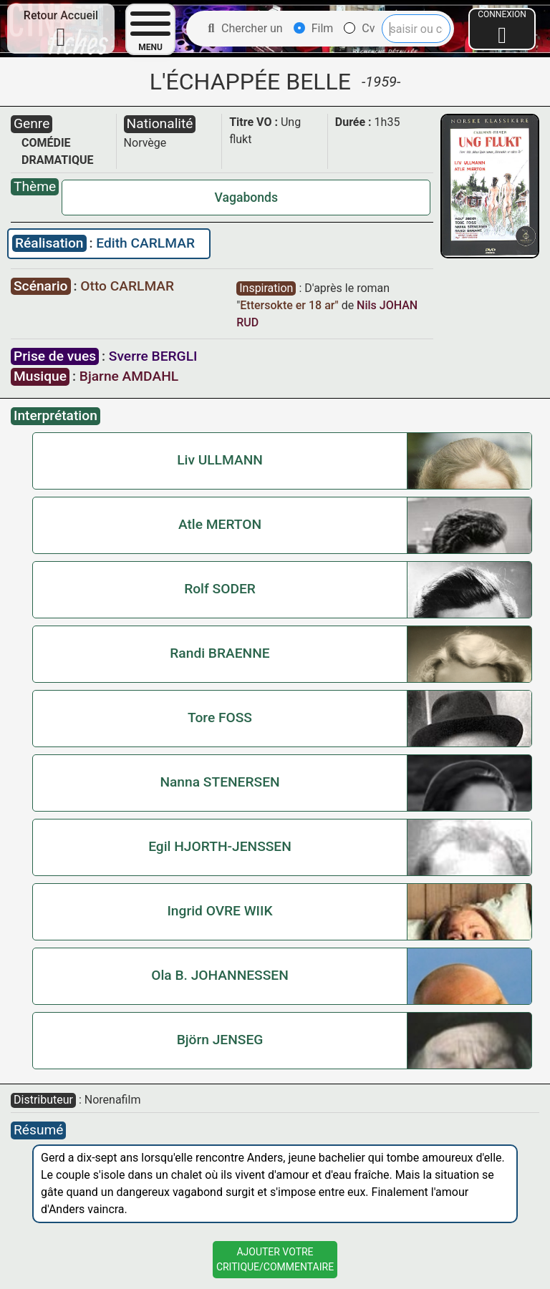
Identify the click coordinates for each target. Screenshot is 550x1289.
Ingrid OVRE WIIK (219, 911)
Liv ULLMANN (220, 460)
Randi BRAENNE (219, 653)
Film (314, 28)
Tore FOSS (220, 717)
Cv (359, 28)
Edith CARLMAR (145, 243)
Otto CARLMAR (127, 286)
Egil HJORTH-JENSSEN (219, 846)
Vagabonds (247, 197)
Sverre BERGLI (153, 356)
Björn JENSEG (220, 1039)
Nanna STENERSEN (219, 782)
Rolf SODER (220, 588)
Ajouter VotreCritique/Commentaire (275, 1259)
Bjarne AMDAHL (128, 376)
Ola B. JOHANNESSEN (220, 975)
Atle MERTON (219, 524)
